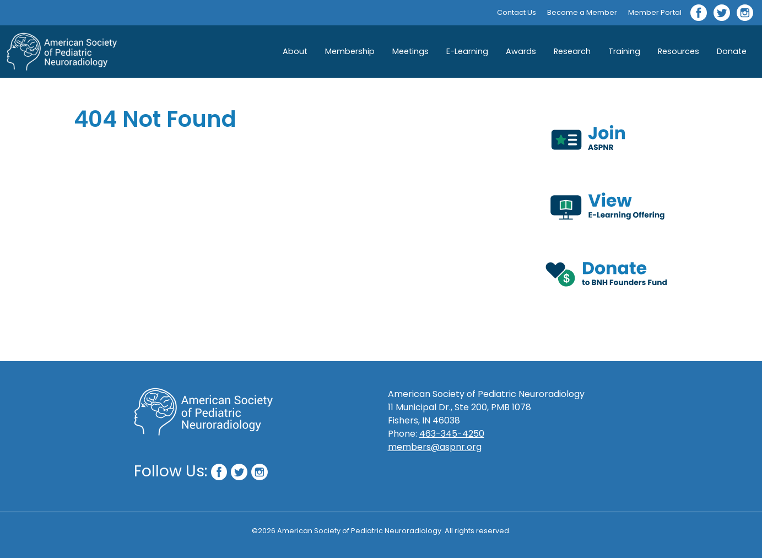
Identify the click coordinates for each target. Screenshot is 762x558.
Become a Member (582, 12)
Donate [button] (732, 51)
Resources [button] (678, 51)
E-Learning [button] (467, 51)
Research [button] (572, 51)
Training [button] (624, 51)
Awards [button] (521, 51)
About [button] (295, 51)
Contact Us (516, 12)
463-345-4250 (451, 433)
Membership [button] (350, 51)
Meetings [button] (410, 51)
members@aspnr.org (435, 447)
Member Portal (655, 12)
